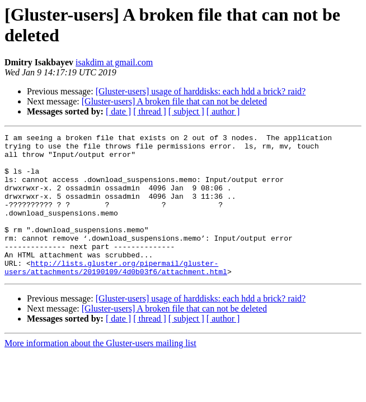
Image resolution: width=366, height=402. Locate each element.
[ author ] (223, 111)
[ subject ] (186, 111)
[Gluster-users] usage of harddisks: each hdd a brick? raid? (201, 91)
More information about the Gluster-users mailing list (100, 371)
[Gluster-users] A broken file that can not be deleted (174, 101)
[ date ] (118, 111)
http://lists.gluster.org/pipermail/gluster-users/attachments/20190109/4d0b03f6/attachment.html (115, 295)
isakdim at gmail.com (114, 62)
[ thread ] (149, 111)
